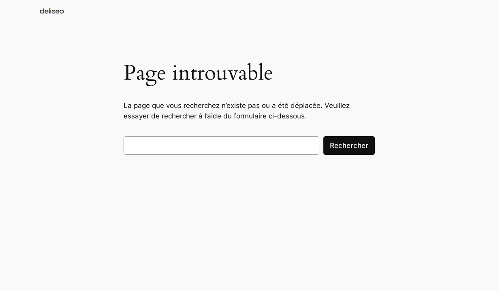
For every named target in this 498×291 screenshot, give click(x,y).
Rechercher (349, 145)
